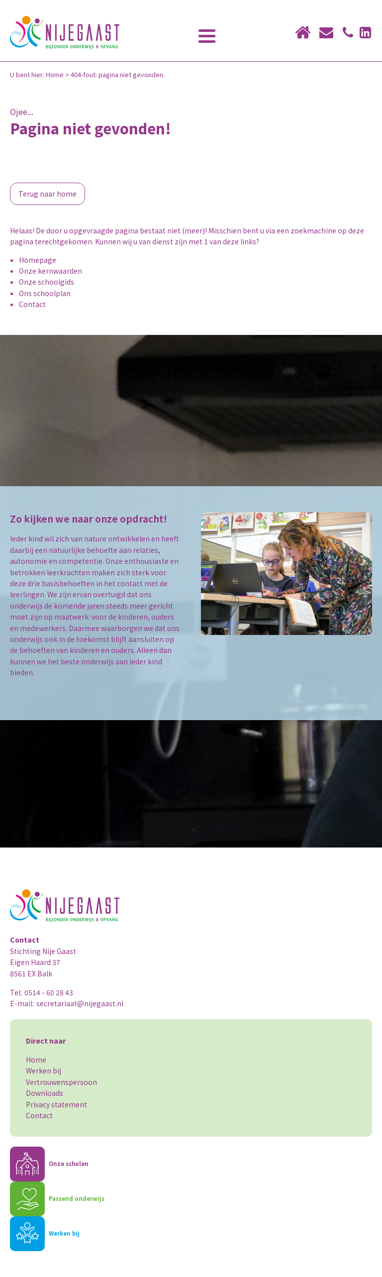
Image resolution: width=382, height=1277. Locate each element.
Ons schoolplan (45, 293)
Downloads (44, 1093)
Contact (32, 304)
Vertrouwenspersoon (61, 1082)
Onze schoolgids (46, 282)
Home (55, 74)
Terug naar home (47, 194)
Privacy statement (56, 1104)
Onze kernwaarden (50, 271)
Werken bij (43, 1070)
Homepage (37, 260)
